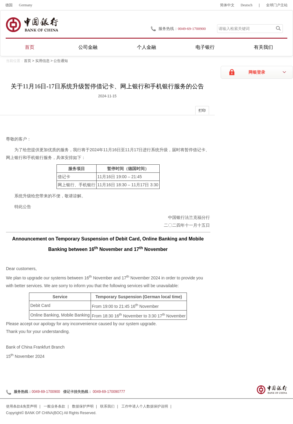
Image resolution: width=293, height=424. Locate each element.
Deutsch (246, 5)
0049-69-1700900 (46, 392)
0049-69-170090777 (109, 392)
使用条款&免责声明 (21, 406)
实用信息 (42, 61)
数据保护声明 (83, 406)
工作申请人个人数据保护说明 (144, 406)
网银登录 (256, 72)
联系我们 (107, 406)
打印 (202, 110)
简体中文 (227, 5)
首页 (29, 47)
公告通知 (61, 61)
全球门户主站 (277, 5)
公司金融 (87, 47)
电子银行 (205, 47)
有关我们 (263, 47)
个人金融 (146, 47)
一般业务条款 (54, 406)
